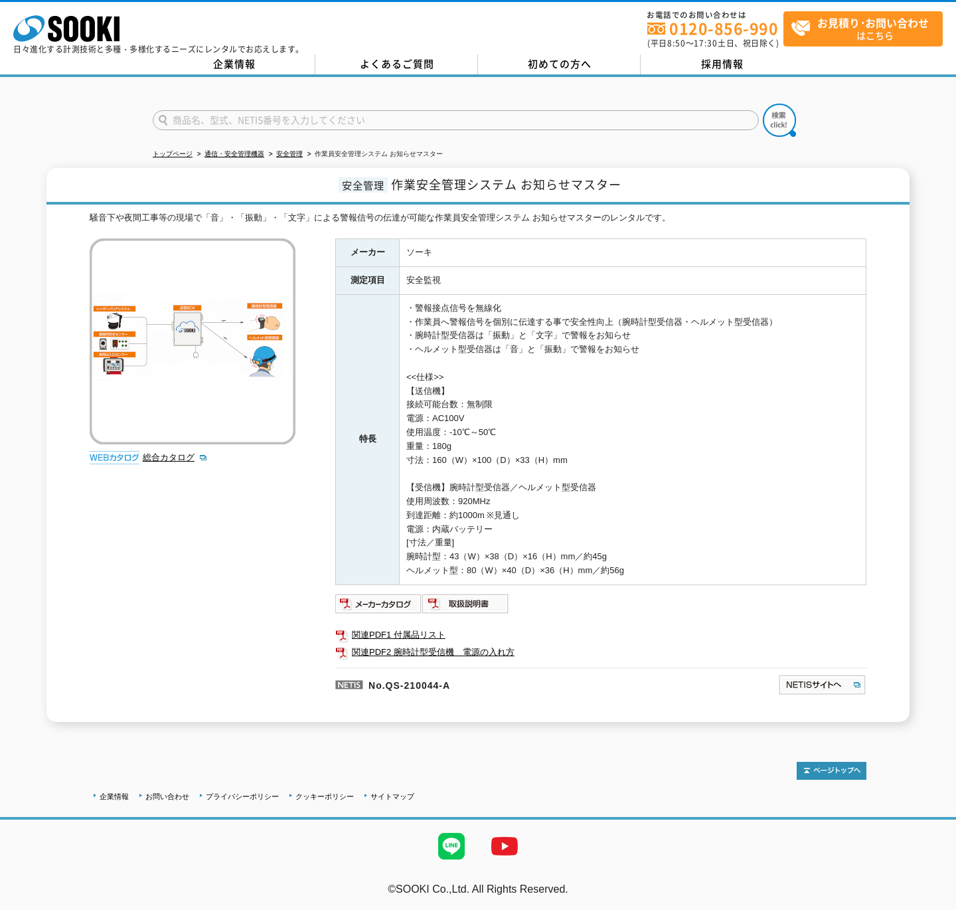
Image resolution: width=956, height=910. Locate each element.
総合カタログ (169, 457)
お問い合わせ (167, 796)
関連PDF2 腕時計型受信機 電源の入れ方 (433, 652)
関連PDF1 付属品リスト (398, 635)
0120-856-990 (723, 28)
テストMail (930, 902)
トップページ (173, 153)
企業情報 (234, 63)
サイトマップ (392, 796)
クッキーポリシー (324, 796)
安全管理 (289, 153)
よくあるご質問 (397, 63)
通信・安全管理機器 (234, 153)
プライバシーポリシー (242, 796)
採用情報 (722, 63)
